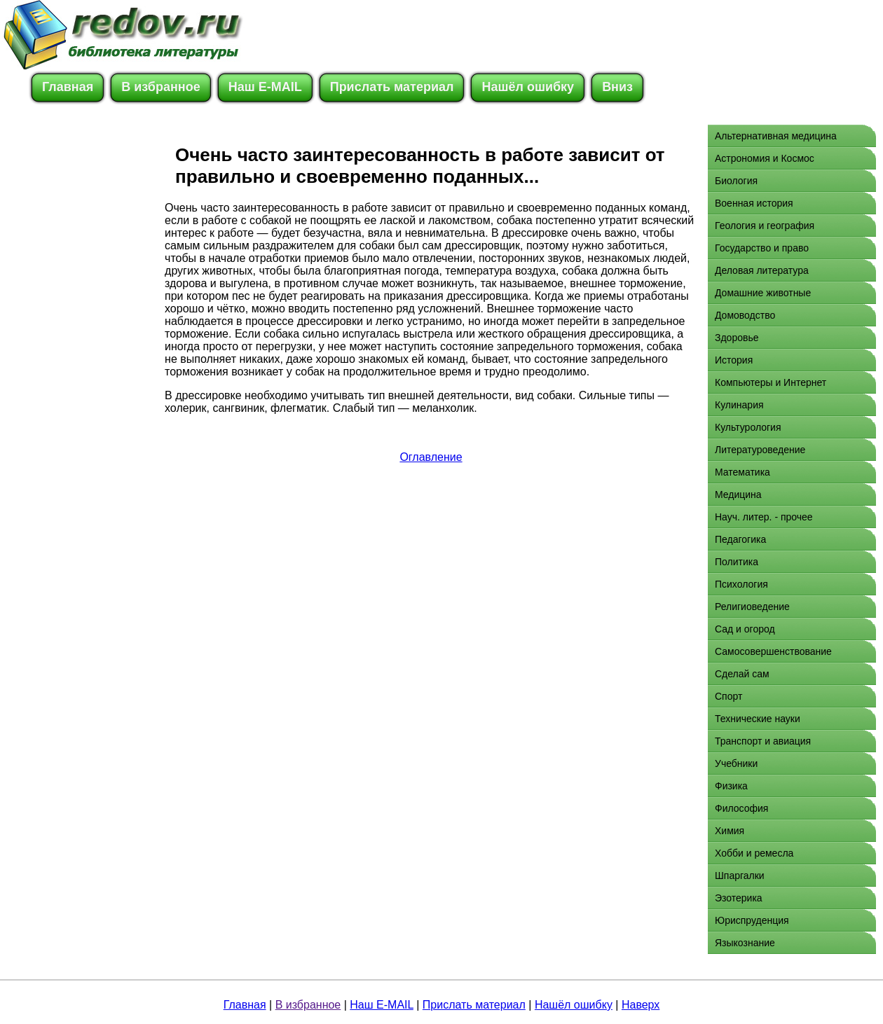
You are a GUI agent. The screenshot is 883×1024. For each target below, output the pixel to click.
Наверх (640, 1005)
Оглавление (430, 457)
